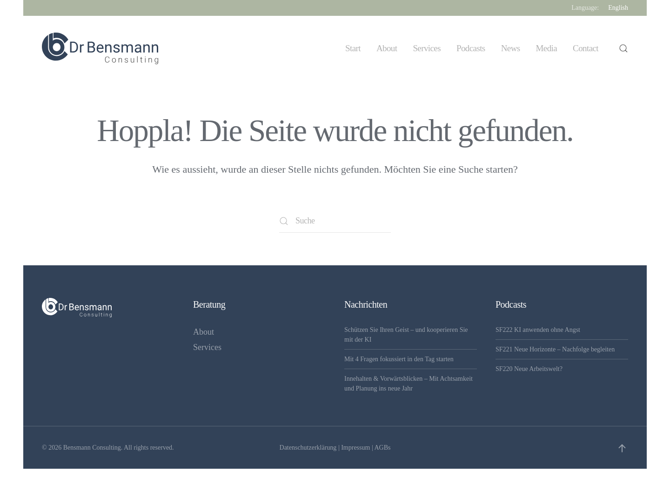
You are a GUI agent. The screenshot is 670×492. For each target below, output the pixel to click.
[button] (623, 48)
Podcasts (470, 48)
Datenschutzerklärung (308, 447)
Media (546, 48)
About (386, 48)
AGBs (382, 447)
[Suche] (335, 221)
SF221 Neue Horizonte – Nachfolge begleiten (555, 349)
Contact (585, 48)
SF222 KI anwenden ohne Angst (538, 329)
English (618, 7)
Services (427, 48)
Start (353, 48)
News (510, 48)
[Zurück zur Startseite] (100, 48)
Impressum (355, 447)
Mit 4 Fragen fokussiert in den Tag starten (399, 359)
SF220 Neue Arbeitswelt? (529, 368)
